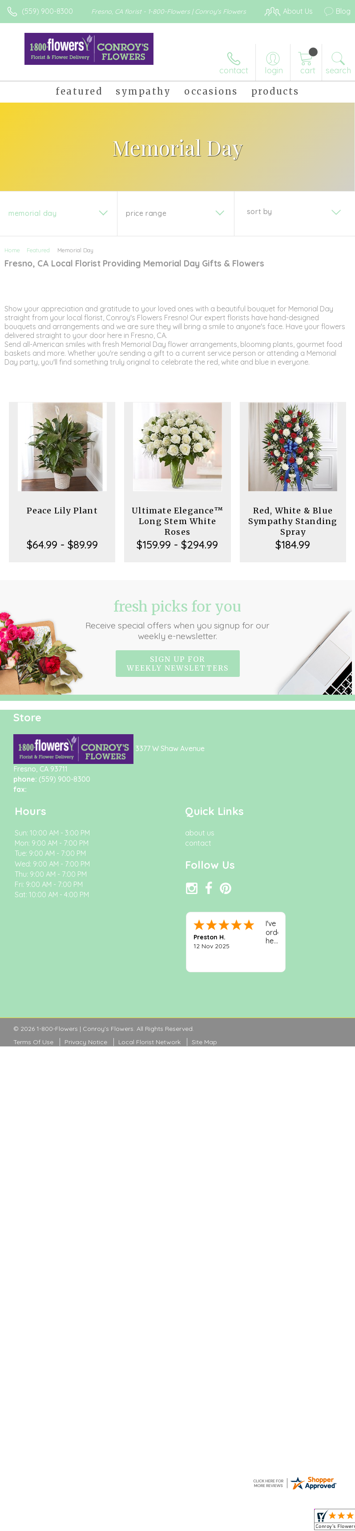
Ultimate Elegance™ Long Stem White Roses (177, 521)
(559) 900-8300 (47, 11)
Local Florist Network (149, 1042)
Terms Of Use (33, 1042)
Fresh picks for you (178, 619)
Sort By (259, 211)
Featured (38, 250)
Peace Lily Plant (62, 510)
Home (12, 250)
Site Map (204, 1042)
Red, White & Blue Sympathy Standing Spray (292, 521)
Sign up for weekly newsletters (178, 663)
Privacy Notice (86, 1042)
